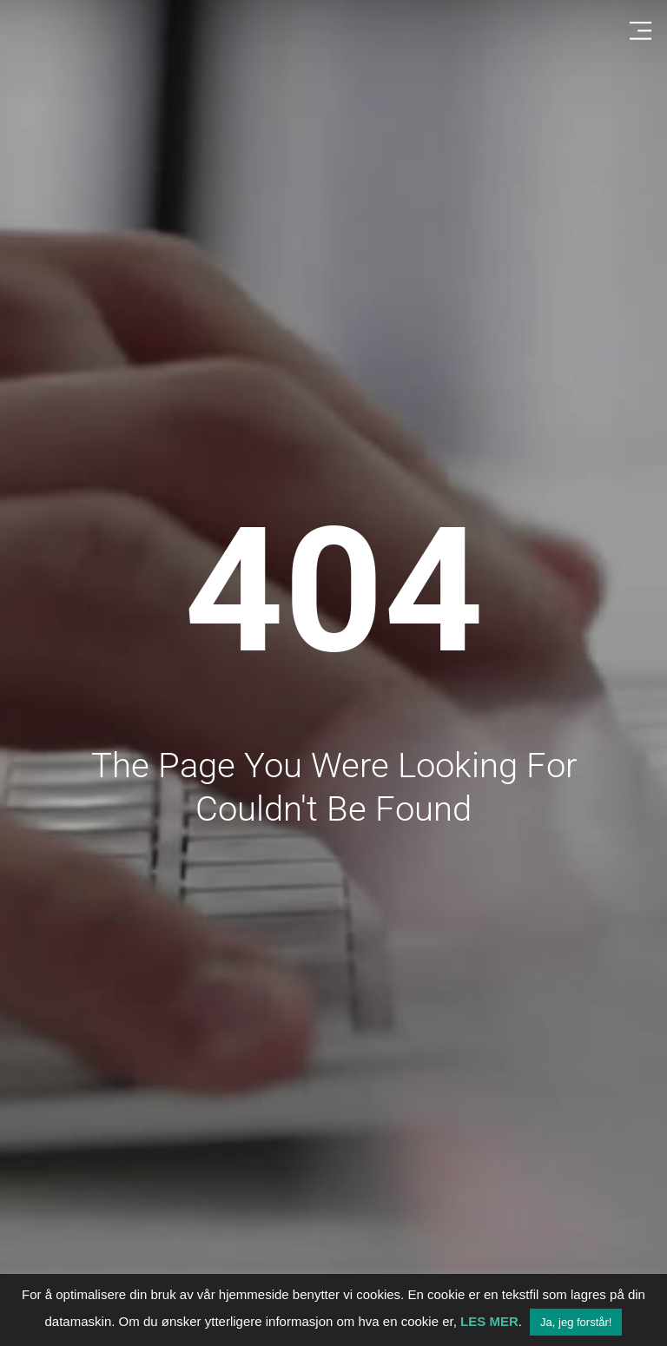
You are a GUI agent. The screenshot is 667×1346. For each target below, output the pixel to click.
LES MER (489, 1321)
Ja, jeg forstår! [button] (575, 1322)
